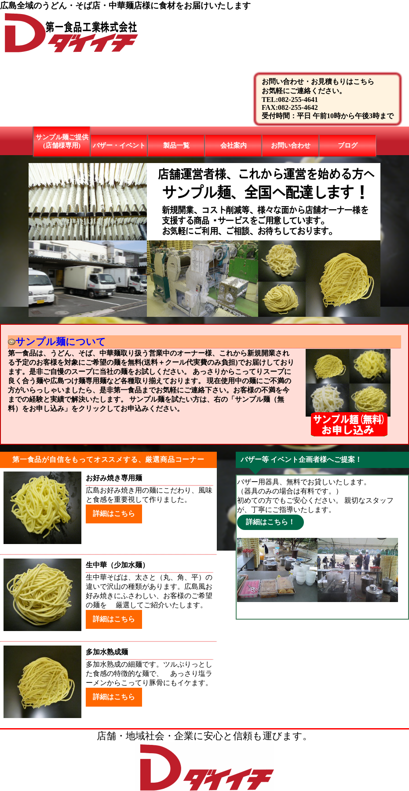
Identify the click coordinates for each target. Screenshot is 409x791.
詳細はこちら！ (270, 522)
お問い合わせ (290, 145)
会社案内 (233, 145)
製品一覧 (176, 145)
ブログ (348, 145)
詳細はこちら (114, 513)
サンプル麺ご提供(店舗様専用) (62, 141)
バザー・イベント (119, 145)
